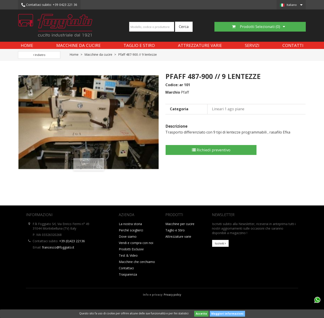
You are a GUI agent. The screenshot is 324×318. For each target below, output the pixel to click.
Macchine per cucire (179, 224)
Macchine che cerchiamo (137, 262)
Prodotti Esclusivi (131, 249)
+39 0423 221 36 (49, 4)
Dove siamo (128, 236)
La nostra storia (130, 224)
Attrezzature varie (200, 45)
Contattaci (126, 268)
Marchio (172, 92)
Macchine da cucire (78, 45)
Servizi (252, 45)
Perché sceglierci (131, 230)
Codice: (171, 84)
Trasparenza (128, 274)
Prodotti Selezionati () (258, 26)
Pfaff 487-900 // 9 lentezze (137, 54)
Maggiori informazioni (227, 314)
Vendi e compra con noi (136, 243)
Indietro (39, 55)
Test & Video (128, 255)
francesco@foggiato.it (58, 247)
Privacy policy (172, 294)
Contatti (292, 45)
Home (27, 45)
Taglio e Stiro (139, 45)
